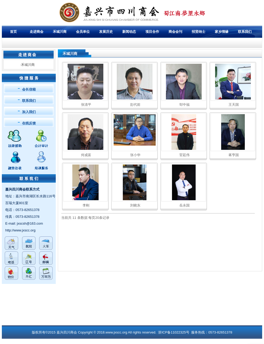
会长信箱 (29, 89)
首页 (13, 32)
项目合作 (152, 32)
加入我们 (29, 112)
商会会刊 (175, 32)
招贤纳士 (198, 32)
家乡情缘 (222, 32)
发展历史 (106, 32)
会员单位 (83, 32)
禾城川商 (60, 32)
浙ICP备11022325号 (173, 332)
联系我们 (29, 101)
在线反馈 (29, 123)
